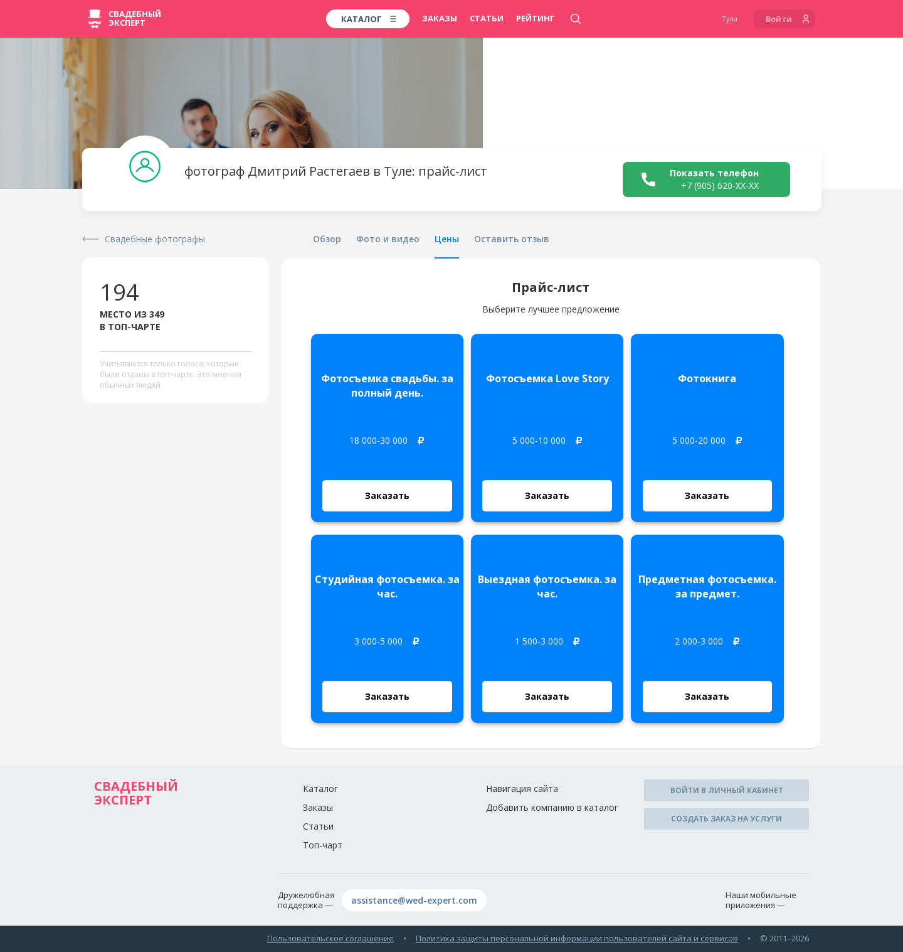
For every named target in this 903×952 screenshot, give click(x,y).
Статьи (487, 18)
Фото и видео (388, 239)
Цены (447, 239)
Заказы (439, 18)
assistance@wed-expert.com (414, 900)
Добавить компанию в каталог (552, 807)
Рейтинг (535, 18)
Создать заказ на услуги (726, 818)
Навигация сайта (522, 788)
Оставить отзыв (511, 239)
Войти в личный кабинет (726, 790)
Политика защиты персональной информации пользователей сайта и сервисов (577, 938)
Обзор (327, 239)
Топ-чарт (322, 845)
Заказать (387, 495)
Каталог (320, 788)
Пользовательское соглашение (330, 938)
